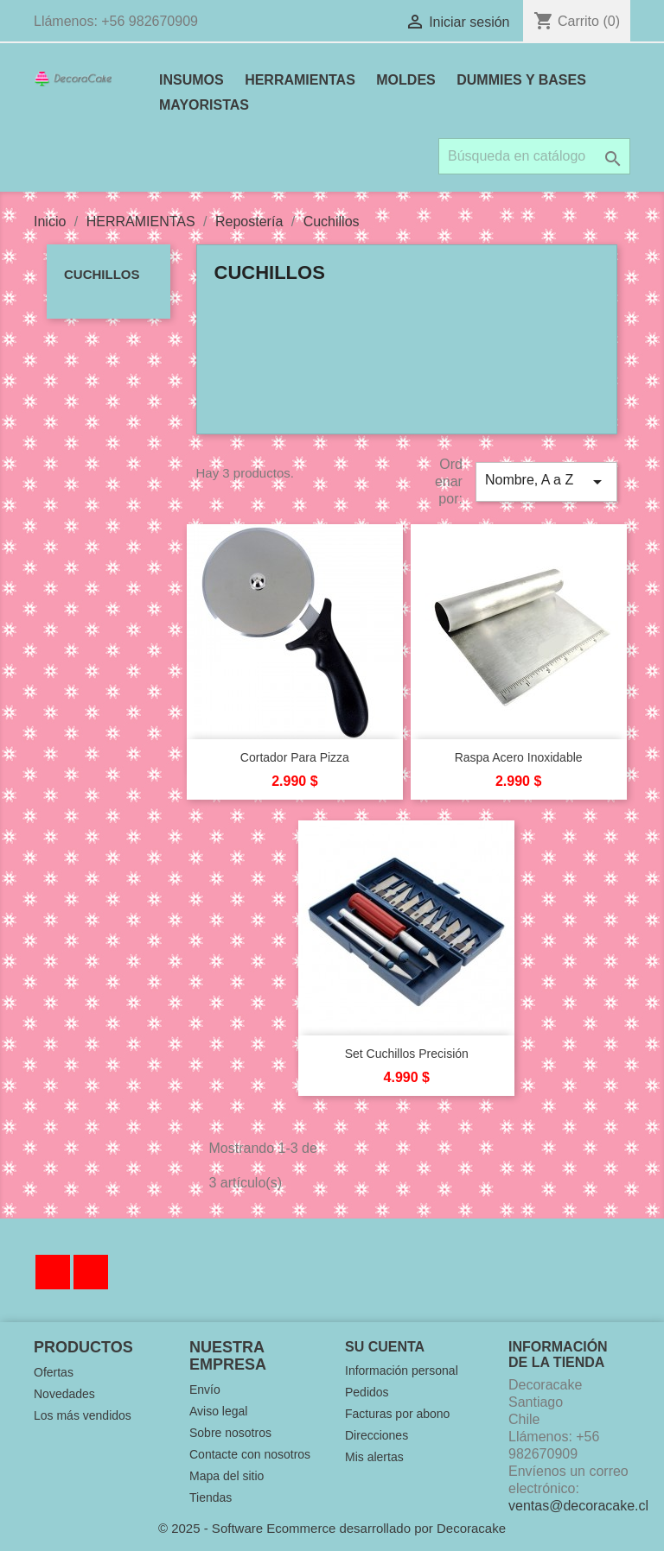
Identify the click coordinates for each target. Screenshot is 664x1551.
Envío (204, 1389)
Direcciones (376, 1435)
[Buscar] (534, 156)
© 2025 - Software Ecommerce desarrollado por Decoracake (332, 1528)
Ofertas (53, 1372)
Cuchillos (102, 274)
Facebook (52, 1272)
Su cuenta (385, 1346)
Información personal (401, 1370)
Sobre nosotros (230, 1433)
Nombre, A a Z (546, 482)
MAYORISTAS (204, 105)
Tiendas (210, 1497)
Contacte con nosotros (249, 1454)
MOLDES (405, 80)
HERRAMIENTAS (300, 80)
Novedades (64, 1394)
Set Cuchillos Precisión (407, 1053)
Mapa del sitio (226, 1476)
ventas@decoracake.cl (578, 1505)
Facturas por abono (397, 1414)
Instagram (90, 1272)
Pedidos (367, 1392)
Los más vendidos (82, 1415)
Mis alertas (374, 1457)
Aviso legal (218, 1411)
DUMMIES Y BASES (521, 80)
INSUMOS (191, 80)
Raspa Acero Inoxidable (519, 757)
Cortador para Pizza (294, 757)
